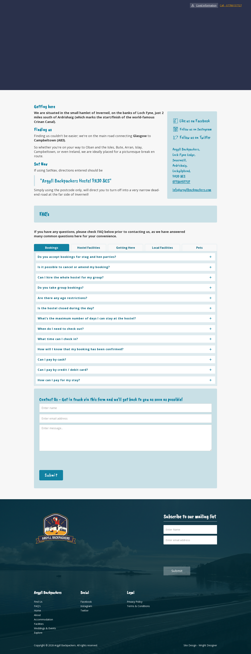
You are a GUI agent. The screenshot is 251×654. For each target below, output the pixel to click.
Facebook (86, 601)
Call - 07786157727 (231, 5)
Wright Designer (208, 645)
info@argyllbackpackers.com (191, 189)
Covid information (206, 5)
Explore (38, 632)
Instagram (86, 606)
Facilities (39, 624)
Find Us (38, 601)
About (37, 615)
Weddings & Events (45, 628)
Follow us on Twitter (195, 137)
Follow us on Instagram (196, 129)
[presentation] (66, 460)
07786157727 (181, 181)
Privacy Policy (134, 601)
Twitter (84, 610)
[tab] (51, 247)
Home (37, 610)
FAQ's (37, 606)
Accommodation (43, 619)
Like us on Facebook (195, 121)
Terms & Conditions (138, 606)
